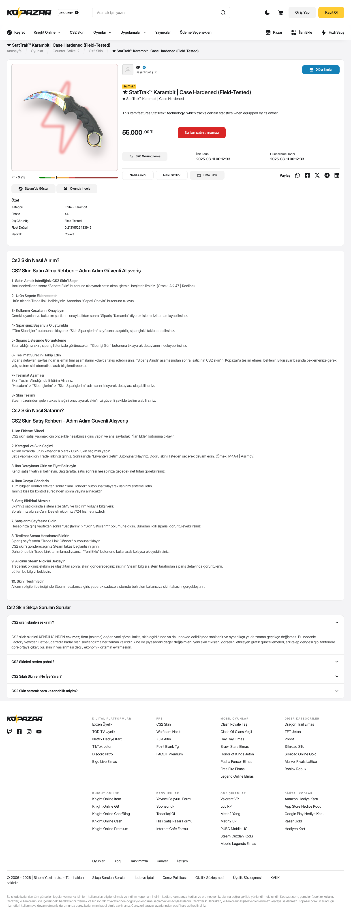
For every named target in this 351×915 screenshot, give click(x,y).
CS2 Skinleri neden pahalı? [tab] (175, 661)
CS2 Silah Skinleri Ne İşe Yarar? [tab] (175, 676)
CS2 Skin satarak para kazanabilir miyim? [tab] (175, 691)
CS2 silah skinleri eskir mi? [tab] (175, 622)
